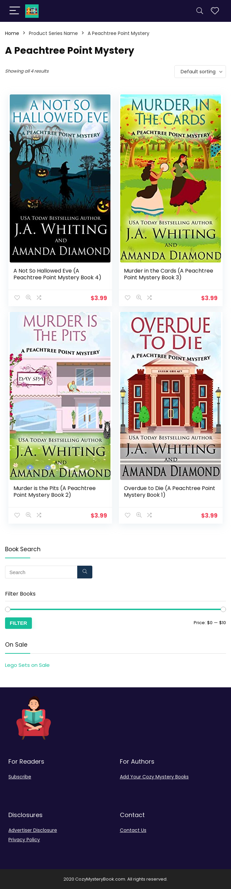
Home (12, 33)
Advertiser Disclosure (32, 829)
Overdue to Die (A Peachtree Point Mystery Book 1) (169, 491)
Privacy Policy (24, 839)
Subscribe (19, 776)
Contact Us (133, 829)
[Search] (200, 11)
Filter (18, 622)
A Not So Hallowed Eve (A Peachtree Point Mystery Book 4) (57, 274)
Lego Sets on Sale (27, 664)
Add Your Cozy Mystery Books (154, 776)
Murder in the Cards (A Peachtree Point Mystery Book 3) (168, 274)
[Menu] (15, 11)
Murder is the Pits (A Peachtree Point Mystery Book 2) (54, 491)
